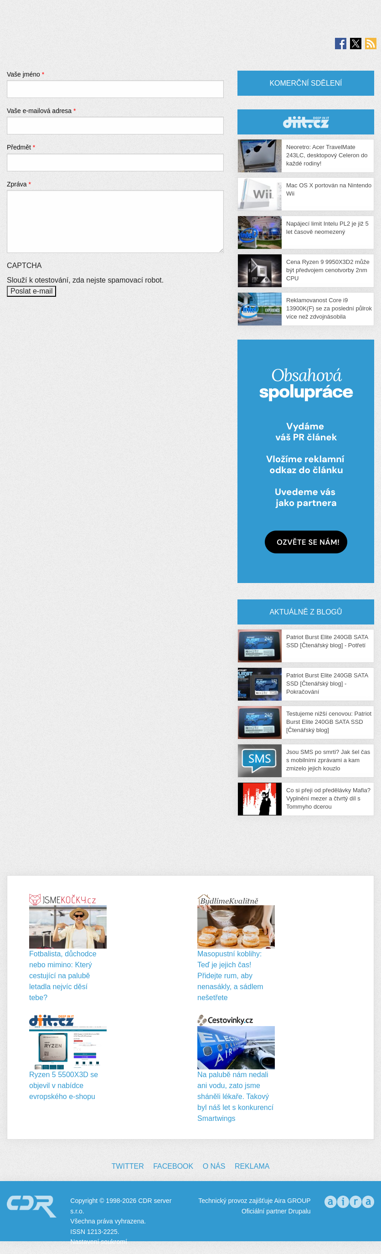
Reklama (252, 1166)
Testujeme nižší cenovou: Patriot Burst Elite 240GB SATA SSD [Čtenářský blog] (328, 721)
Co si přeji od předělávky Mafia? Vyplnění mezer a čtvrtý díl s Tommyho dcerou (328, 798)
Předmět (21, 147)
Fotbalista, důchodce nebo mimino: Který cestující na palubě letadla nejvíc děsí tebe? (63, 975)
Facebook (173, 1166)
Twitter (128, 1166)
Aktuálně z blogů (305, 612)
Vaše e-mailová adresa (41, 110)
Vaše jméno (25, 74)
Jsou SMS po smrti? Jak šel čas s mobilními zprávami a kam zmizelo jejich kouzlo (328, 760)
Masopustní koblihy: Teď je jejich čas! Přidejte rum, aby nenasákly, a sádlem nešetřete (230, 975)
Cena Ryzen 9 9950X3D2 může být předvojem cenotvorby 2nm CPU (328, 270)
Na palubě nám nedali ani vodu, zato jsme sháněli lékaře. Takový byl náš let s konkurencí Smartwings (235, 1096)
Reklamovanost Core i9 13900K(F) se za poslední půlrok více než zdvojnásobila (329, 308)
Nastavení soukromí (98, 1241)
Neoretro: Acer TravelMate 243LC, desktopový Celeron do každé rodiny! (327, 155)
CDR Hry (305, 121)
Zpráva (19, 184)
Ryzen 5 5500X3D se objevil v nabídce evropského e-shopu (63, 1085)
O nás (214, 1166)
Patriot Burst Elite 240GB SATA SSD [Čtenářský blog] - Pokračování (327, 683)
